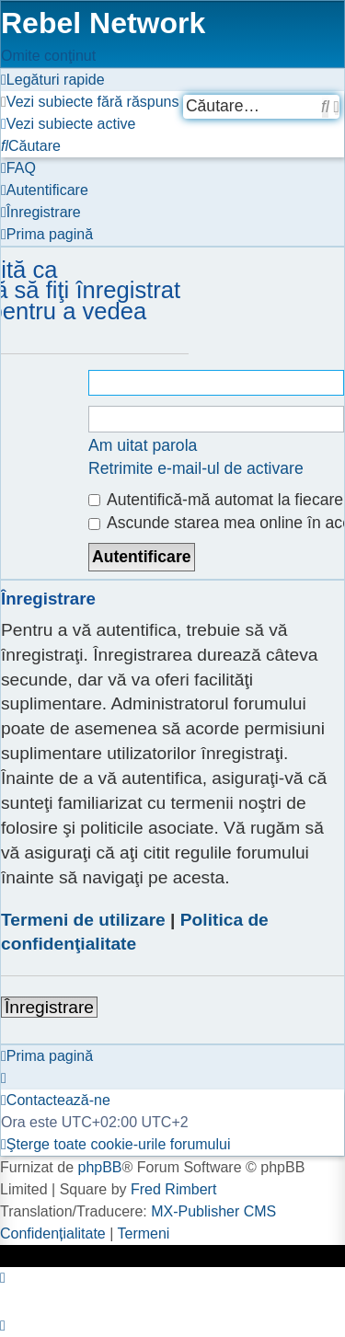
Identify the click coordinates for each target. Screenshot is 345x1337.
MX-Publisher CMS (213, 1211)
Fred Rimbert (173, 1189)
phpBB (99, 1167)
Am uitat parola (142, 445)
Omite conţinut (48, 55)
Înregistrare (49, 1007)
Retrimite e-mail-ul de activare (196, 468)
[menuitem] (90, 101)
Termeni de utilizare (83, 919)
